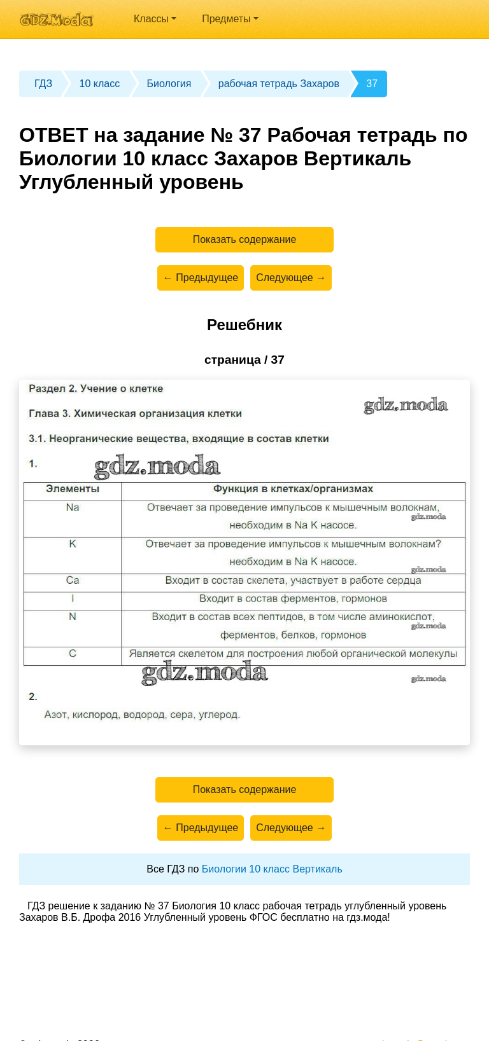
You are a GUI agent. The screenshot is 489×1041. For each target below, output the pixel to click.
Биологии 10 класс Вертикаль (272, 869)
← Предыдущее (200, 277)
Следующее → (291, 277)
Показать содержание (245, 239)
